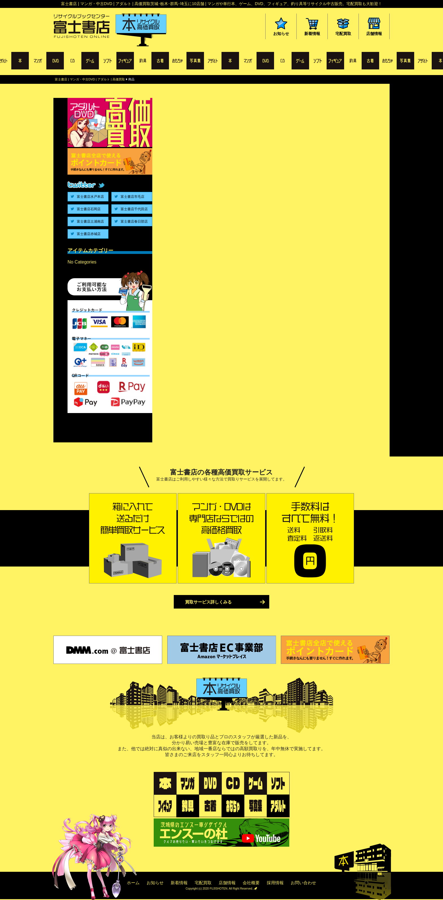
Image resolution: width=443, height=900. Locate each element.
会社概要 (251, 882)
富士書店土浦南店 (90, 221)
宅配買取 (203, 882)
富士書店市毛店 (132, 197)
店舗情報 (227, 882)
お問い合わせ (303, 882)
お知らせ (155, 882)
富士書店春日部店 (134, 221)
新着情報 (179, 882)
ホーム (133, 882)
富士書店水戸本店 (90, 197)
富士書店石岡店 (89, 209)
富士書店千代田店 (134, 209)
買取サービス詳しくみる (208, 602)
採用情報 (275, 882)
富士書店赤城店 (89, 234)
